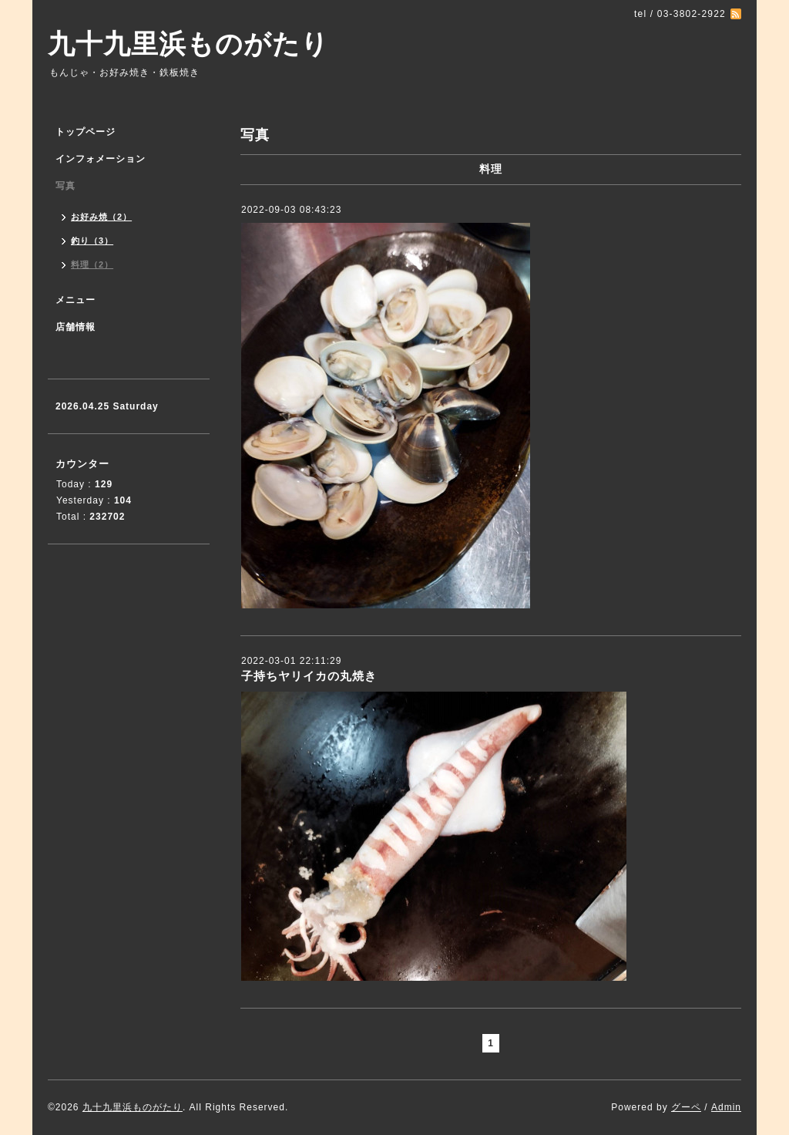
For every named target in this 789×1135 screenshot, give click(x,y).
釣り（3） (92, 240)
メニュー (75, 300)
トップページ (85, 131)
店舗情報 (75, 327)
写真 (65, 185)
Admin (726, 1107)
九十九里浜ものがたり (188, 44)
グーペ (686, 1107)
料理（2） (92, 264)
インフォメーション (100, 158)
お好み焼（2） (101, 216)
